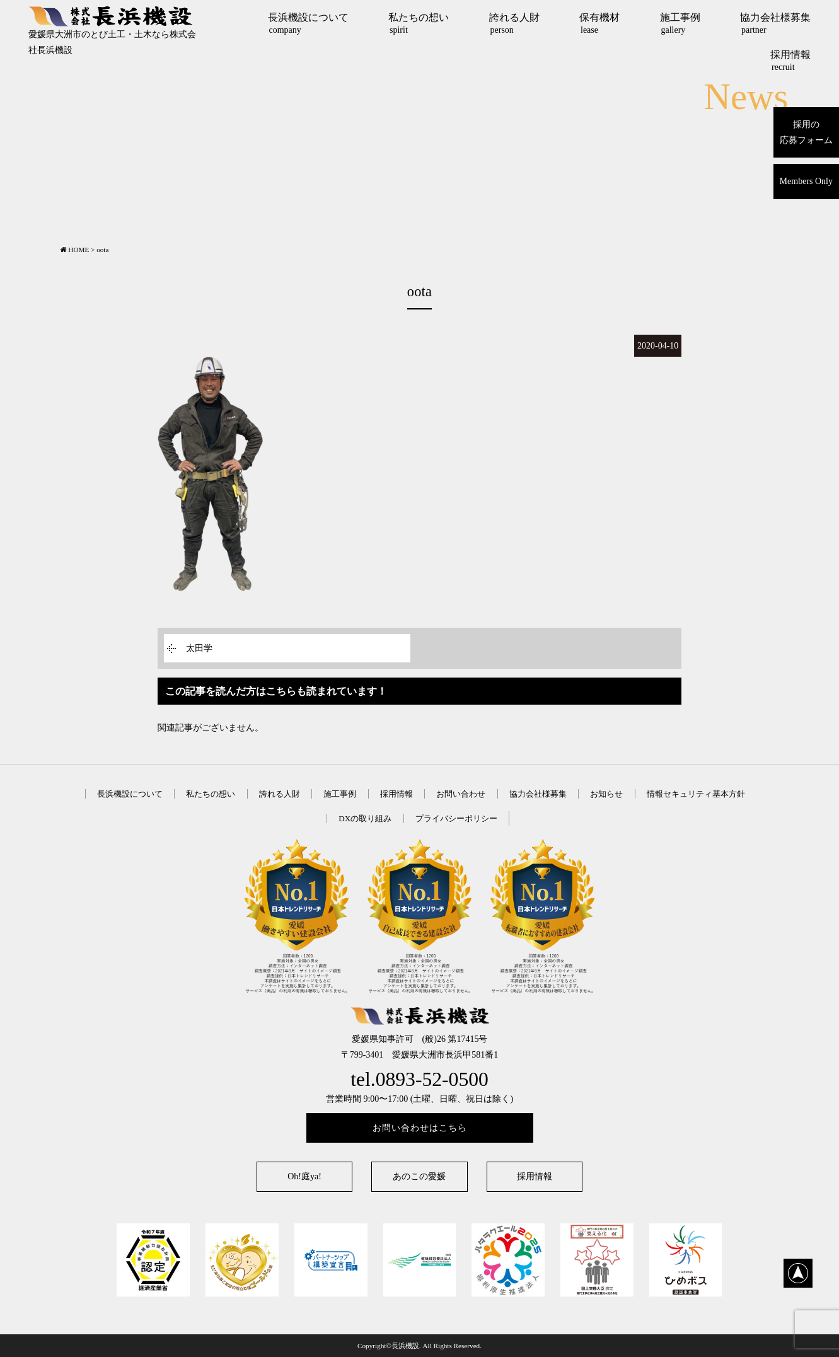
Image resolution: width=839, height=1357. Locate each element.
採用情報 (790, 60)
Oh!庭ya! (304, 1176)
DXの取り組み (364, 818)
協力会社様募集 (775, 23)
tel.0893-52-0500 (419, 1079)
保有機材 (599, 23)
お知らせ (606, 794)
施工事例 (680, 23)
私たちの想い (418, 23)
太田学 (199, 648)
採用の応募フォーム (806, 132)
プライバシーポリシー (456, 818)
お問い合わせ (460, 794)
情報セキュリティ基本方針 (696, 794)
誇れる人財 (514, 23)
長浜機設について (308, 23)
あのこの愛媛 (419, 1176)
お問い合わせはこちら (420, 1128)
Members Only (806, 181)
